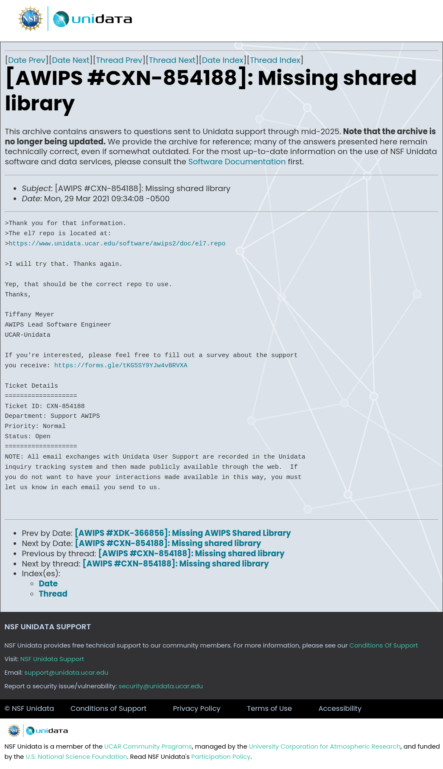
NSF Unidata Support (52, 659)
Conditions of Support (108, 708)
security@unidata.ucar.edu (160, 686)
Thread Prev (119, 60)
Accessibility (340, 708)
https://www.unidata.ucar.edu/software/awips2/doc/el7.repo (116, 243)
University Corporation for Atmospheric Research (325, 746)
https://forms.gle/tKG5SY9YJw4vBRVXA (121, 365)
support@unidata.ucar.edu (66, 672)
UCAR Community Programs (148, 746)
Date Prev (26, 60)
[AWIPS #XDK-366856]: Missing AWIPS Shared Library (183, 533)
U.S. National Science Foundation (76, 756)
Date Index (222, 60)
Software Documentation (237, 161)
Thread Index (275, 60)
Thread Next (172, 60)
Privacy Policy (197, 708)
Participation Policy (220, 756)
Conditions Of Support (383, 645)
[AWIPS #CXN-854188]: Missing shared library (168, 543)
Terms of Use (269, 708)
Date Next (70, 60)
